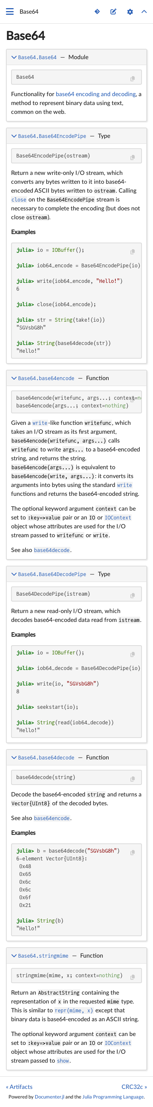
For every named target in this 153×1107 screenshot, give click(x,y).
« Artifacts (19, 1087)
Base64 (25, 36)
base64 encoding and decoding (96, 94)
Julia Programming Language (113, 1097)
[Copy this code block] (132, 79)
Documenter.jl (49, 1097)
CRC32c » (134, 1087)
